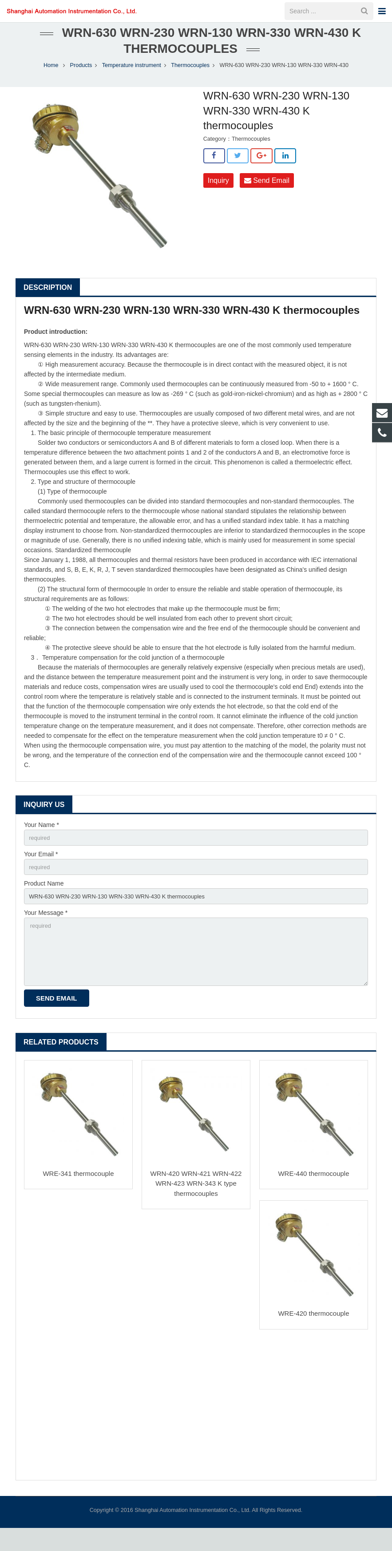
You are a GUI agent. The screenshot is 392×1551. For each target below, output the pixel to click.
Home (51, 78)
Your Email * (41, 868)
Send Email (266, 193)
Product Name (43, 898)
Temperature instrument (131, 78)
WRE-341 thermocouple (78, 1196)
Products (81, 78)
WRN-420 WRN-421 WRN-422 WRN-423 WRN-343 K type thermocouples (196, 1206)
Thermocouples (190, 78)
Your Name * (41, 837)
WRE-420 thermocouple (313, 1337)
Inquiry (218, 193)
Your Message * (45, 930)
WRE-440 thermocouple (313, 1196)
